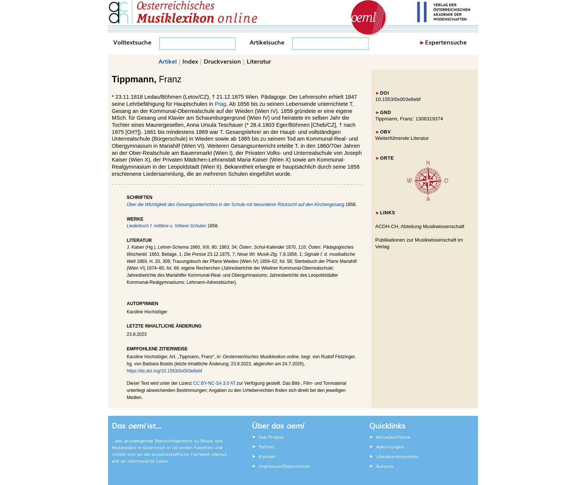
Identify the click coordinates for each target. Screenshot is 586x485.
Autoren (384, 466)
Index (190, 60)
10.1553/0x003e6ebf (398, 99)
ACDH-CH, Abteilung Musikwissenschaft (420, 226)
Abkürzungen (390, 446)
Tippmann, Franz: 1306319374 (409, 119)
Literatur (259, 60)
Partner (267, 446)
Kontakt (267, 456)
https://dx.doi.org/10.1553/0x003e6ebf (164, 371)
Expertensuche (446, 41)
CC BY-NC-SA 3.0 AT (214, 383)
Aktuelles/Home (393, 436)
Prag (220, 104)
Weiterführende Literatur (402, 138)
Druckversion (222, 60)
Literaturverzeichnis (397, 456)
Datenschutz (297, 466)
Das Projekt (271, 436)
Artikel (167, 60)
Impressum (271, 466)
